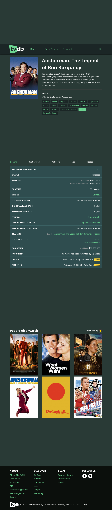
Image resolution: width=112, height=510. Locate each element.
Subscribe (14, 482)
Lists (36, 486)
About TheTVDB (17, 475)
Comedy (96, 194)
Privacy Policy (64, 478)
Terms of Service (66, 475)
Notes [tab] (90, 161)
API (11, 486)
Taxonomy (38, 493)
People (37, 489)
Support (67, 49)
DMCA (61, 482)
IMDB (97, 239)
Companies (39, 482)
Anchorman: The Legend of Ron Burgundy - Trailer (77, 233)
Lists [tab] (73, 161)
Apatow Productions (91, 222)
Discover (35, 49)
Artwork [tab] (56, 161)
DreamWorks (94, 217)
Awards (37, 478)
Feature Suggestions (19, 489)
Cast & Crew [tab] (34, 161)
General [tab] (13, 161)
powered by (94, 331)
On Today (38, 475)
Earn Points (51, 49)
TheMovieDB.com (92, 242)
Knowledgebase (17, 493)
